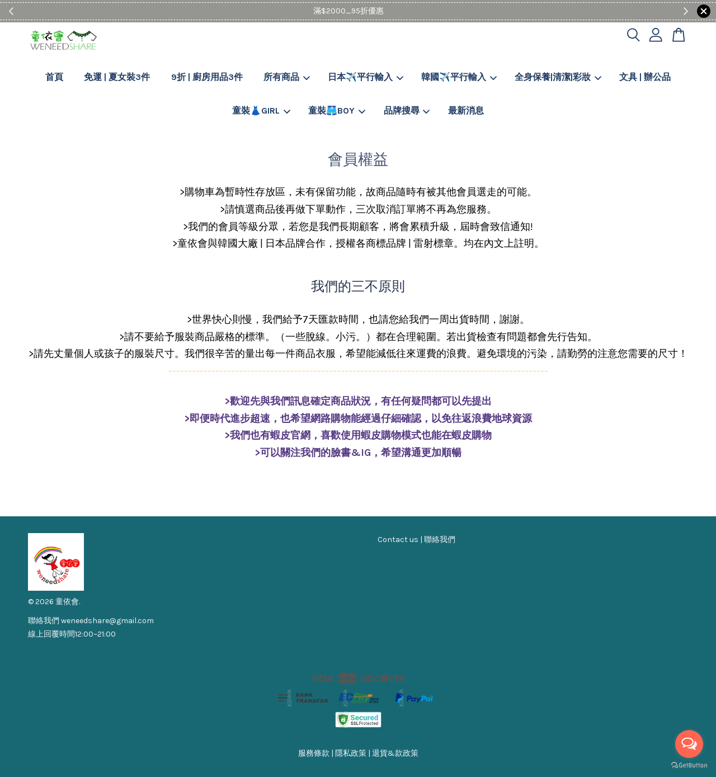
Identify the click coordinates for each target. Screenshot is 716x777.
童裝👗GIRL (261, 110)
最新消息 (466, 110)
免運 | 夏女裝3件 (117, 77)
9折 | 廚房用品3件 (207, 77)
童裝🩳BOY (336, 110)
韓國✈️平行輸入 (459, 77)
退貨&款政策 (395, 753)
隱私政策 (350, 753)
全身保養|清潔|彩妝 (558, 77)
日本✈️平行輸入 (365, 77)
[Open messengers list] (689, 744)
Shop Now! (392, 11)
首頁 (54, 77)
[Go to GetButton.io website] (689, 765)
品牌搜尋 (407, 110)
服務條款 (313, 753)
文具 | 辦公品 (645, 77)
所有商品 (286, 77)
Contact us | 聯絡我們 (416, 539)
